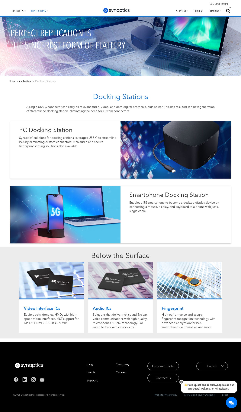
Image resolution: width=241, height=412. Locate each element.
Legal (225, 394)
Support (181, 11)
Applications (38, 11)
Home (12, 81)
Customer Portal (163, 366)
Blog (90, 364)
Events (91, 372)
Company (214, 11)
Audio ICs (102, 308)
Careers (198, 11)
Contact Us (163, 378)
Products (18, 11)
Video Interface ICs (42, 308)
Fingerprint (172, 308)
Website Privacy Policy (166, 394)
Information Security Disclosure (200, 394)
